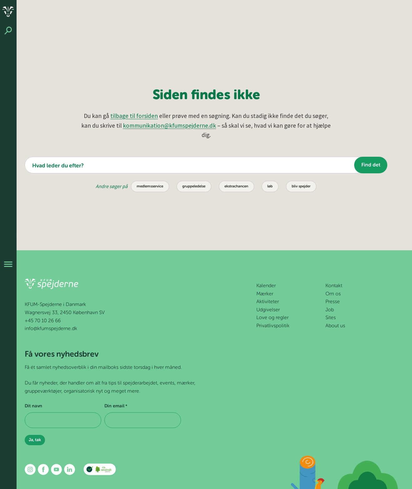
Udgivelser (268, 310)
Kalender (266, 285)
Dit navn (33, 406)
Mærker (264, 294)
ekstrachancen (236, 186)
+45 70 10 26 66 (43, 320)
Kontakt (333, 285)
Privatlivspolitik (272, 326)
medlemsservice (150, 186)
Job (329, 310)
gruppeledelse (193, 186)
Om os (333, 294)
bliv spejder (301, 186)
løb (270, 186)
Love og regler (272, 317)
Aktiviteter (267, 301)
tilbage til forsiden (134, 116)
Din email (115, 406)
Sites (330, 317)
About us (335, 326)
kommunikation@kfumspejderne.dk (169, 125)
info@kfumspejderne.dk (51, 328)
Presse (332, 301)
